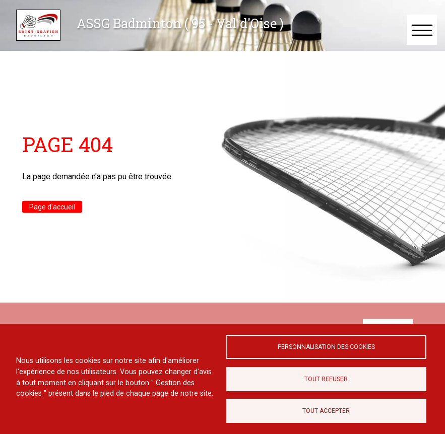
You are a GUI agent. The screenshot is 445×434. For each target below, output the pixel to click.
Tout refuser (326, 379)
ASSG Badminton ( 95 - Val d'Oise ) (180, 23)
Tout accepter (326, 410)
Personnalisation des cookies (326, 346)
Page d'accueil (52, 206)
